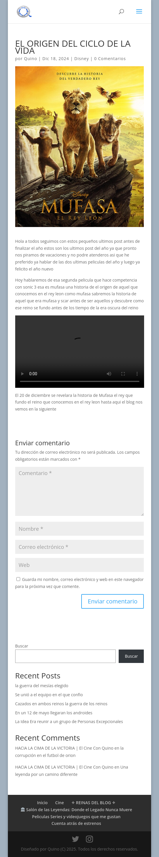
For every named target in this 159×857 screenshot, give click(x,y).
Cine (59, 802)
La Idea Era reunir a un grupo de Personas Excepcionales (69, 721)
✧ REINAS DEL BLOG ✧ (93, 802)
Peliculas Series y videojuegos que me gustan (76, 816)
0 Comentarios (110, 58)
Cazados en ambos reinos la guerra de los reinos (61, 703)
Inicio (42, 802)
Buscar (21, 646)
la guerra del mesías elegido (41, 685)
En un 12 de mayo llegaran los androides (53, 712)
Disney (81, 58)
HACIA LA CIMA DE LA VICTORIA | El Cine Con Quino (64, 748)
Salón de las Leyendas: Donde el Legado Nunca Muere (76, 809)
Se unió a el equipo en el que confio (49, 694)
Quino (30, 58)
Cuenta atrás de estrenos (76, 823)
